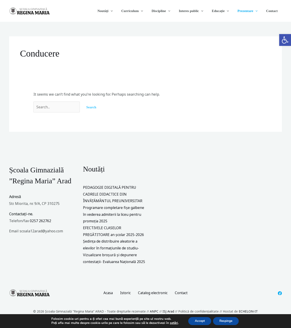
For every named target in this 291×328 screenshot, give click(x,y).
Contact (272, 11)
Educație (224, 11)
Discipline (168, 11)
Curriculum (142, 11)
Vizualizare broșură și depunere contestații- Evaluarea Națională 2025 (110, 261)
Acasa (107, 295)
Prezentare (250, 11)
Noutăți (116, 11)
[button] (285, 40)
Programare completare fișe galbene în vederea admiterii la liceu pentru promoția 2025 (114, 214)
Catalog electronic (153, 295)
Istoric (125, 295)
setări (173, 323)
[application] (122, 11)
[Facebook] (280, 296)
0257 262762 (40, 220)
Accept (199, 321)
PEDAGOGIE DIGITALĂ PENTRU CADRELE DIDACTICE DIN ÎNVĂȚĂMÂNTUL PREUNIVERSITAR (113, 194)
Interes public (197, 11)
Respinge (226, 321)
